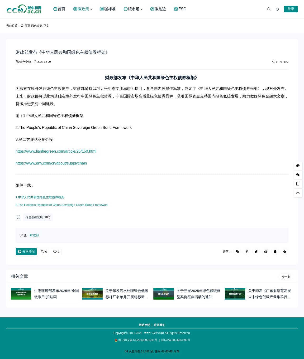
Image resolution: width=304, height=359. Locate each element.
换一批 (285, 276)
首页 (59, 9)
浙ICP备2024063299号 (175, 340)
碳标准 (108, 9)
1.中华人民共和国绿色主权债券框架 (40, 197)
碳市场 (131, 9)
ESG (180, 9)
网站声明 (144, 325)
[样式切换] (298, 165)
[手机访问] (298, 184)
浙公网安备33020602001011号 (137, 340)
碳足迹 (158, 9)
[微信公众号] (298, 174)
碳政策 (81, 9)
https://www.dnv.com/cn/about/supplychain (51, 163)
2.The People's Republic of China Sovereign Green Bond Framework (62, 205)
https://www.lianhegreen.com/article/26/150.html (56, 151)
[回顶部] (298, 193)
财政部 (34, 235)
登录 (291, 9)
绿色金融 (37, 25)
